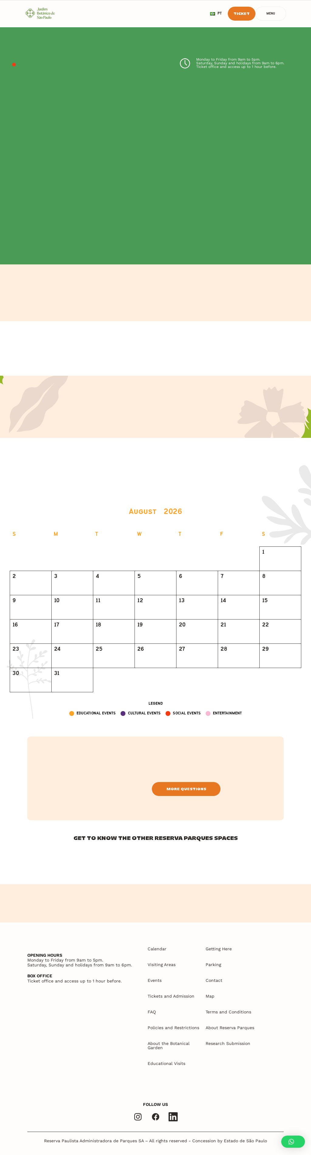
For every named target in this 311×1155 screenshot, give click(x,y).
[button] (293, 1142)
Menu (270, 13)
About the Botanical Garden (169, 1045)
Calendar (157, 948)
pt (216, 13)
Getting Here (219, 948)
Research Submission (228, 1043)
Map (210, 996)
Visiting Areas (162, 964)
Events (155, 980)
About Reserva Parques (230, 1027)
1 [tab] (14, 65)
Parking (213, 964)
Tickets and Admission (171, 996)
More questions (186, 789)
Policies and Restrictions (173, 1027)
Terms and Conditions (228, 1011)
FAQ (152, 1011)
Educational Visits (166, 1063)
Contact (214, 980)
